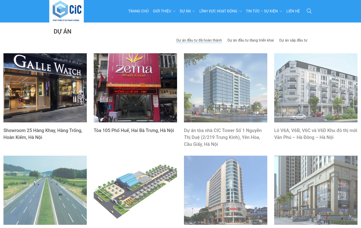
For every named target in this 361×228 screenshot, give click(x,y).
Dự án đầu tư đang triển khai (250, 40)
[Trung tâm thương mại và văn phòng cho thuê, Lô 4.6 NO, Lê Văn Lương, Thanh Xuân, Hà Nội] (225, 190)
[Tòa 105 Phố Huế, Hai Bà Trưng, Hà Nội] (135, 87)
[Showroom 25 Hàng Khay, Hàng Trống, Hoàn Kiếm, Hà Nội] (45, 87)
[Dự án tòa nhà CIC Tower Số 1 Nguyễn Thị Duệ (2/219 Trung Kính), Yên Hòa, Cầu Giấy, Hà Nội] (225, 87)
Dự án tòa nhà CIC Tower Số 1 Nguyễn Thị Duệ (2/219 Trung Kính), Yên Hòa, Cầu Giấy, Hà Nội (223, 137)
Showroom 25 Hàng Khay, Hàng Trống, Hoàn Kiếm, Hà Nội (42, 134)
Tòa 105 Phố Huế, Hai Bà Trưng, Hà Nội (134, 130)
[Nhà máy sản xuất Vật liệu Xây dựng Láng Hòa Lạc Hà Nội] (135, 190)
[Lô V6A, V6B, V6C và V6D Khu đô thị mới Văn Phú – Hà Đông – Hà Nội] (316, 87)
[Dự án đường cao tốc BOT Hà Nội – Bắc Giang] (45, 190)
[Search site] (309, 11)
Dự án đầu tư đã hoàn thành (199, 40)
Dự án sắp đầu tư (293, 40)
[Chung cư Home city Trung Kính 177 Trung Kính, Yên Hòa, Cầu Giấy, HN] (316, 190)
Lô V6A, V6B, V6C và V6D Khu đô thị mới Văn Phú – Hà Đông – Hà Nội (315, 134)
